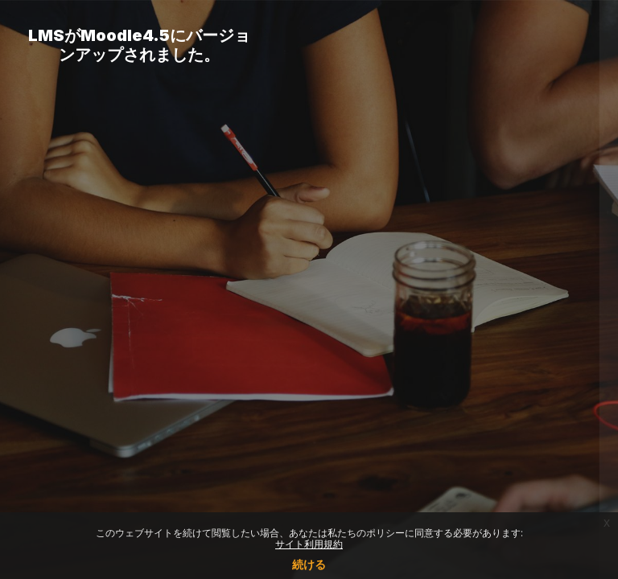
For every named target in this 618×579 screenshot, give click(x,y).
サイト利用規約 (309, 544)
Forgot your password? (536, 360)
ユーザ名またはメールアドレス (383, 209)
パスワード (332, 287)
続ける (309, 564)
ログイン (448, 405)
